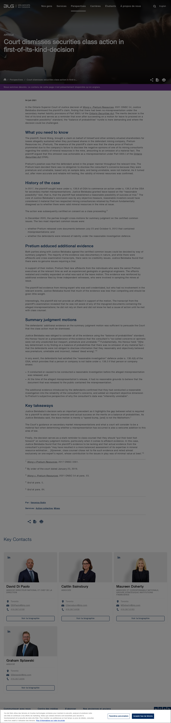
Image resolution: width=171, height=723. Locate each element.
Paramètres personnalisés (118, 717)
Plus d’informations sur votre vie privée (50, 721)
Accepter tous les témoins (143, 717)
